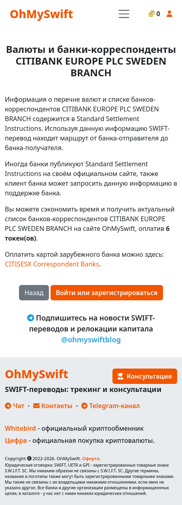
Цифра (16, 440)
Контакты (53, 405)
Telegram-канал (110, 405)
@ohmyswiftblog (91, 339)
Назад (33, 292)
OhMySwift (41, 13)
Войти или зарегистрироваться (107, 292)
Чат (14, 405)
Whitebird (20, 428)
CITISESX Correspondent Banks (52, 264)
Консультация (145, 376)
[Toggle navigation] (123, 14)
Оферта (90, 458)
